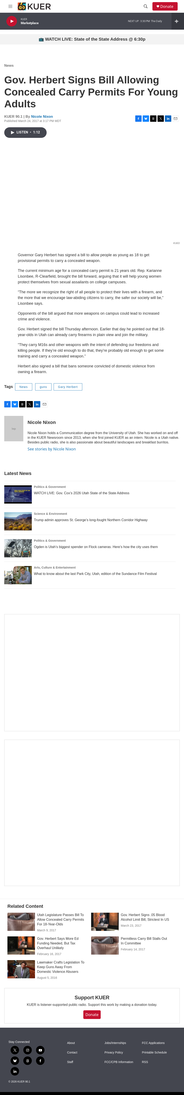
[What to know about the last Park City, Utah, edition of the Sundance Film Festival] (18, 575)
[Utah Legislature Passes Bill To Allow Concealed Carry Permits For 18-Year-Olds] (21, 922)
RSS (145, 1062)
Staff (70, 1062)
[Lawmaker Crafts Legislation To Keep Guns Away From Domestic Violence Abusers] (21, 969)
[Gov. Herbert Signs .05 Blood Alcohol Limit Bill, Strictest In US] (105, 922)
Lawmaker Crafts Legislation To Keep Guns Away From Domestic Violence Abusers (60, 967)
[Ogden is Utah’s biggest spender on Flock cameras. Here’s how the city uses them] (18, 548)
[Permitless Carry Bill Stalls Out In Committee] (105, 945)
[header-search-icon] (146, 6)
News (9, 66)
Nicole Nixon (42, 117)
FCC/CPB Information (119, 1062)
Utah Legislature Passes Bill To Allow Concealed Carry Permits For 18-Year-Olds (60, 919)
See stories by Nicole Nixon (52, 448)
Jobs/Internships (115, 1043)
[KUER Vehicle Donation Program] (92, 813)
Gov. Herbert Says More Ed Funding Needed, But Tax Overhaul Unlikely (57, 943)
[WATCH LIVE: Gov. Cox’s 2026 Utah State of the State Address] (18, 494)
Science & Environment (50, 513)
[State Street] (92, 672)
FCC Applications (153, 1043)
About (71, 1043)
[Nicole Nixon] (13, 428)
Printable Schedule (154, 1052)
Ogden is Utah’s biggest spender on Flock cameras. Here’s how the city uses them (96, 547)
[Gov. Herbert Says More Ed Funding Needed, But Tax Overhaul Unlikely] (21, 945)
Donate (166, 6)
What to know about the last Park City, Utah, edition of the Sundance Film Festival (95, 574)
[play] (11, 21)
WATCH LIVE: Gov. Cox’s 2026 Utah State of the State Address (81, 493)
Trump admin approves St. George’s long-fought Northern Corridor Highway (91, 520)
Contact (72, 1052)
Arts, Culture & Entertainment (55, 567)
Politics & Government (50, 487)
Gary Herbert (68, 387)
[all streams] (177, 21)
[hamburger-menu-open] (10, 6)
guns (43, 387)
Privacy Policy (114, 1052)
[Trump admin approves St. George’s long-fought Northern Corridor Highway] (18, 521)
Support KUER (92, 997)
